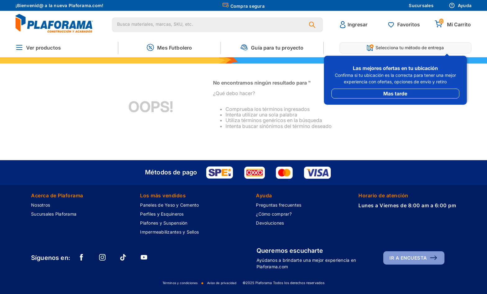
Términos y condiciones (180, 283)
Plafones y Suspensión (163, 223)
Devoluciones (270, 223)
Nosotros (40, 205)
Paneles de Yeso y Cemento (169, 205)
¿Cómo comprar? (274, 214)
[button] (38, 48)
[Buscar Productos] (313, 25)
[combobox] (217, 24)
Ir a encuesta (408, 258)
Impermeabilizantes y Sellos (169, 232)
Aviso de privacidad (221, 283)
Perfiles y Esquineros (162, 214)
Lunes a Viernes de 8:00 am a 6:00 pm (407, 205)
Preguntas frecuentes (278, 205)
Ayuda (460, 5)
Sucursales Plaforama (53, 214)
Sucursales (421, 5)
